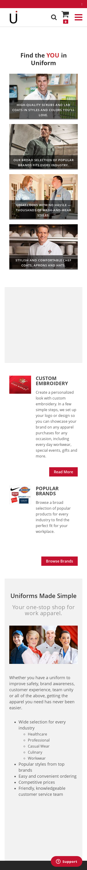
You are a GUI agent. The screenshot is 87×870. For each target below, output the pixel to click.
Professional (43, 196)
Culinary (43, 247)
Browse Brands (59, 561)
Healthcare (43, 96)
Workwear (43, 147)
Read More (63, 471)
